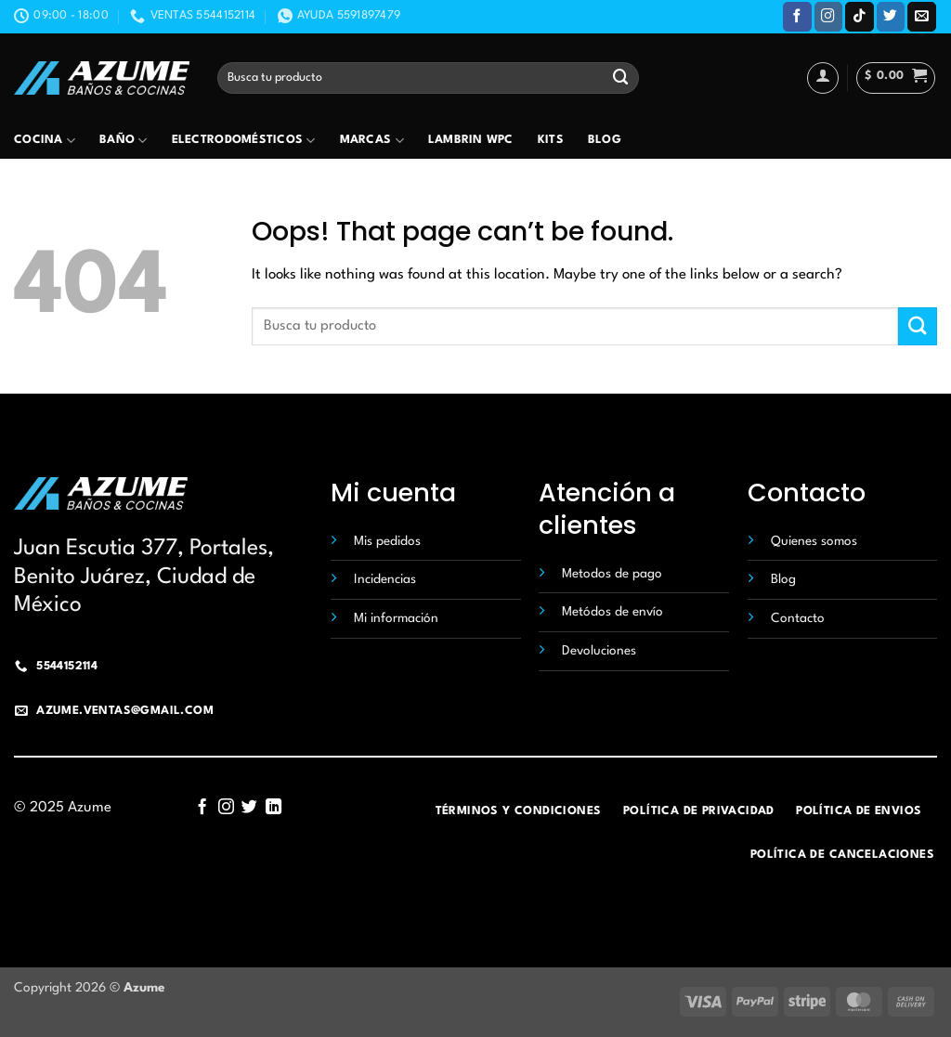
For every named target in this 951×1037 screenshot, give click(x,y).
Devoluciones (599, 650)
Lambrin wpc (471, 140)
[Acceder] (823, 78)
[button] (895, 78)
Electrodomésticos (244, 140)
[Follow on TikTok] (859, 16)
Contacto (798, 618)
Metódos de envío (612, 611)
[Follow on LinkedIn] (273, 807)
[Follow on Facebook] (797, 16)
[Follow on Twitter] (891, 16)
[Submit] (620, 77)
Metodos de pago (612, 573)
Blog (604, 140)
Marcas (372, 140)
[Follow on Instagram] (828, 16)
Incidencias (385, 579)
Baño (123, 140)
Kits (551, 140)
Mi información (396, 618)
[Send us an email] (921, 16)
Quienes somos (814, 541)
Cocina (44, 140)
